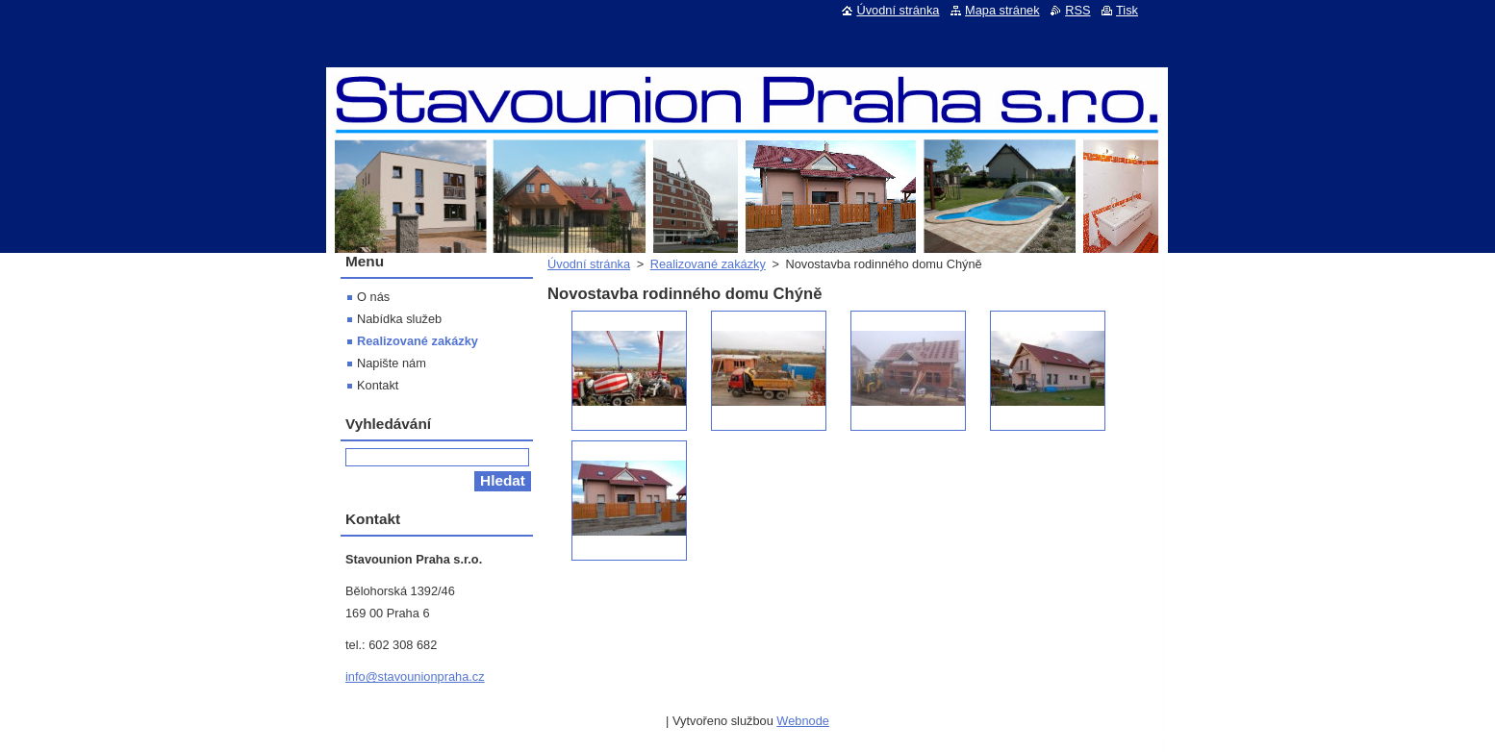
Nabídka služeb (399, 319)
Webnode (802, 721)
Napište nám (391, 363)
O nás (373, 296)
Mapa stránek (1002, 10)
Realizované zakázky (708, 264)
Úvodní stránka (588, 264)
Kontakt (377, 385)
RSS (1077, 10)
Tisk (1127, 10)
